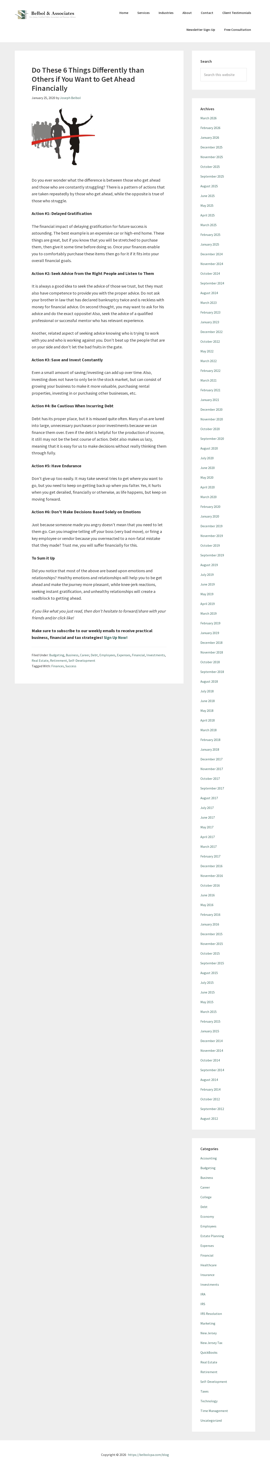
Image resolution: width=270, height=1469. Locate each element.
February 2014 (210, 1089)
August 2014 (209, 1080)
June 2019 (207, 584)
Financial (138, 655)
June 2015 (207, 992)
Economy (207, 1216)
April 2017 (207, 837)
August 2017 (209, 798)
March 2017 (208, 846)
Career (84, 655)
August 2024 (209, 293)
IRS (202, 1304)
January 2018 (209, 749)
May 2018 (206, 710)
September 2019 (212, 555)
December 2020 (211, 409)
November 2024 (211, 264)
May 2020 (206, 477)
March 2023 (208, 302)
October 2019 (210, 545)
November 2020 (211, 419)
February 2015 (210, 1021)
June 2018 (207, 701)
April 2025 (207, 215)
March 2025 (208, 225)
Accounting (208, 1158)
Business (72, 655)
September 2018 (212, 672)
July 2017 (207, 808)
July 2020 (207, 458)
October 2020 (210, 429)
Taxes (204, 1391)
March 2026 (208, 118)
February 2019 (210, 623)
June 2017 (207, 817)
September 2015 (212, 963)
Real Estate (40, 660)
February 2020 (210, 506)
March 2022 (208, 361)
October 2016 (210, 885)
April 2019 (207, 604)
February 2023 (210, 312)
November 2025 (211, 157)
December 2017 (211, 759)
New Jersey (208, 1333)
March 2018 (208, 730)
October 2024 (210, 273)
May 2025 (206, 205)
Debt (94, 655)
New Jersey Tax (211, 1343)
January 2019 (209, 633)
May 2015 (206, 1002)
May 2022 (206, 351)
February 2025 (210, 234)
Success (70, 666)
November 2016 (211, 876)
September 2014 (212, 1070)
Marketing (207, 1323)
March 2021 (208, 380)
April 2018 (207, 720)
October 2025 (210, 166)
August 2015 (209, 973)
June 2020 (207, 468)
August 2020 (209, 448)
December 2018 (211, 642)
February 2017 (210, 856)
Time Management (214, 1411)
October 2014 (210, 1060)
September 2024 (212, 283)
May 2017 (206, 827)
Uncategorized (211, 1420)
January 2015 (209, 1031)
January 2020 (209, 516)
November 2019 (211, 536)
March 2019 (208, 613)
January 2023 (209, 322)
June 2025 (207, 196)
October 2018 (210, 662)
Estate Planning (212, 1236)
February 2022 (210, 370)
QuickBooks (208, 1352)
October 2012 (210, 1099)
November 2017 (211, 769)
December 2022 (211, 332)
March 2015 (208, 1012)
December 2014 (211, 1041)
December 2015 (211, 934)
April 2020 (207, 487)
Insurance (207, 1275)
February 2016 (210, 914)
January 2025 (209, 244)
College (206, 1197)
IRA (202, 1294)
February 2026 (210, 128)
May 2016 (206, 905)
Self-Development (82, 660)
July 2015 (207, 982)
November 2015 (211, 944)
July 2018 (207, 691)
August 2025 (209, 186)
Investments (155, 655)
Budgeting (56, 655)
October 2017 (210, 778)
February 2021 (210, 390)
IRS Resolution (211, 1313)
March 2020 (208, 497)
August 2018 (209, 681)
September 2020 (212, 438)
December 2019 (211, 526)
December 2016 (211, 866)
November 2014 (211, 1050)
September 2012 (212, 1109)
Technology (208, 1401)
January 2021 (209, 400)
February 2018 (210, 740)
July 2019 (207, 574)
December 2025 (211, 147)
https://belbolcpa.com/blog (148, 1455)
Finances (57, 666)
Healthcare (208, 1265)
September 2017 (212, 788)
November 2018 (211, 652)
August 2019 (209, 565)
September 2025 (212, 176)
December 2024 (211, 254)
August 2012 (209, 1118)
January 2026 (209, 137)
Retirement (58, 660)
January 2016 (209, 924)
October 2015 (210, 953)
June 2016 (207, 895)
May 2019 (206, 594)
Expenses (123, 655)
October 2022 (210, 341)
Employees (107, 655)
